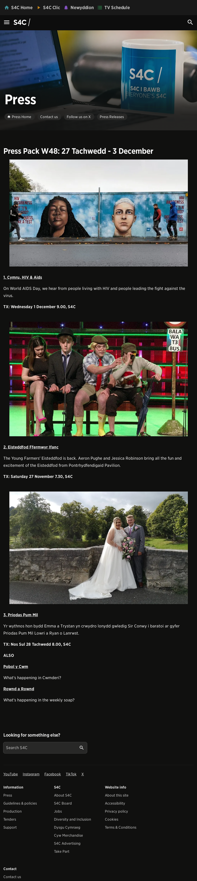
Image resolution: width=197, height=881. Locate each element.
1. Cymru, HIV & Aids (22, 277)
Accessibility (115, 803)
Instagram (31, 774)
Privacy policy (116, 811)
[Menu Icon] (6, 23)
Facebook (52, 774)
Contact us (12, 877)
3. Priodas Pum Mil (20, 615)
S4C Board (63, 803)
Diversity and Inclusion (72, 819)
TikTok (71, 774)
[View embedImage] (98, 213)
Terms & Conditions (120, 827)
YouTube (10, 774)
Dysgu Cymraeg (67, 827)
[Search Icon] (190, 22)
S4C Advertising (67, 843)
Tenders (9, 819)
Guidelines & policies (20, 803)
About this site (117, 795)
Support (10, 827)
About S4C (63, 795)
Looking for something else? (31, 735)
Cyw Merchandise (68, 835)
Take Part (61, 851)
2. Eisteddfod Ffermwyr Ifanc (30, 447)
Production (12, 811)
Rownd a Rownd (18, 688)
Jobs (58, 811)
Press (7, 795)
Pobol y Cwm (15, 666)
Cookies (111, 819)
